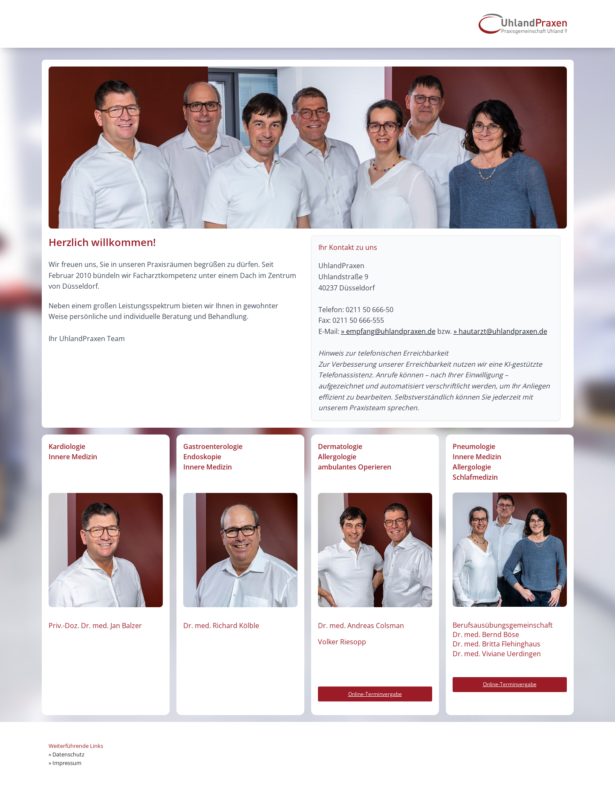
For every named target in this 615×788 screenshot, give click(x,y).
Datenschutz (68, 754)
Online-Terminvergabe (375, 694)
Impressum (66, 763)
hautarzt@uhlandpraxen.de (503, 331)
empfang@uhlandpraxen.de (391, 331)
